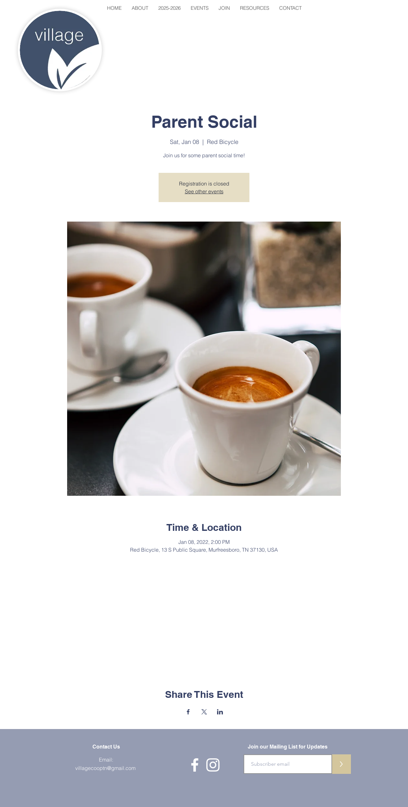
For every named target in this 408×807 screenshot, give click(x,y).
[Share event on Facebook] (188, 711)
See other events (204, 191)
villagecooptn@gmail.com (105, 768)
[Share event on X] (204, 711)
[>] (341, 764)
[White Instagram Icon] (213, 765)
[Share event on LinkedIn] (220, 711)
